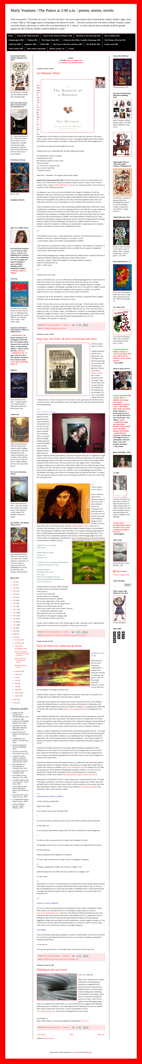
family (46, 959)
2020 (15, 597)
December (18, 640)
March (17, 690)
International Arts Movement (66, 959)
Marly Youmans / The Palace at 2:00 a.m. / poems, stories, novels (62, 10)
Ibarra (56, 959)
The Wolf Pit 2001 (93, 44)
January (17, 696)
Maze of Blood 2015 (112, 36)
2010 (15, 628)
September (18, 671)
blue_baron (74, 1052)
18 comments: (65, 956)
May (16, 683)
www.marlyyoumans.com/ (46, 1011)
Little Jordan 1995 (16, 49)
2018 (15, 603)
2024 (15, 585)
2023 (15, 588)
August (17, 674)
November (18, 643)
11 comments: (65, 325)
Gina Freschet (46, 635)
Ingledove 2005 (30, 44)
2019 (15, 600)
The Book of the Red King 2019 (88, 36)
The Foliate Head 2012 (50, 40)
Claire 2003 (44, 44)
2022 (15, 591)
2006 (15, 699)
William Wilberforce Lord (63, 185)
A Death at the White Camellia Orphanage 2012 (82, 40)
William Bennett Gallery (80, 526)
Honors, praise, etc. (57, 49)
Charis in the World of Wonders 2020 (57, 36)
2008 (15, 634)
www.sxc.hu (84, 1021)
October (17, 646)
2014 (15, 616)
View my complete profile (121, 575)
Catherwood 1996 (111, 44)
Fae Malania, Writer (48, 73)
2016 (15, 609)
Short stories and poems (36, 49)
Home (10, 36)
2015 (15, 613)
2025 (15, 582)
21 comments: (65, 1027)
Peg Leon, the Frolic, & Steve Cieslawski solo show (67, 338)
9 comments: (65, 632)
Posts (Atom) (49, 1038)
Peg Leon (63, 635)
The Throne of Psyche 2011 (115, 40)
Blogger (89, 1052)
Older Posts (101, 1035)
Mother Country (96, 373)
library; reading (55, 635)
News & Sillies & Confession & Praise (59, 645)
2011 (15, 625)
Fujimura (51, 959)
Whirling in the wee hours (52, 969)
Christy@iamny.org (88, 787)
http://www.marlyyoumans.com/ (48, 913)
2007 (15, 637)
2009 (15, 631)
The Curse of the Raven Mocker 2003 (67, 44)
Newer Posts (41, 1035)
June (16, 680)
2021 (15, 594)
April (17, 686)
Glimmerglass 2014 (16, 40)
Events (71, 49)
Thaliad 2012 (32, 40)
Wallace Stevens (81, 635)
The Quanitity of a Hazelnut (58, 328)
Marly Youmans (121, 571)
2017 (15, 606)
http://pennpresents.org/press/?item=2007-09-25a (80, 774)
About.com (20, 351)
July (16, 677)
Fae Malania (45, 328)
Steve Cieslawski (71, 635)
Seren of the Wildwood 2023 (28, 36)
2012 (15, 622)
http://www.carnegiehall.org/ (75, 709)
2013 (15, 619)
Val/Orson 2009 (15, 44)
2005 (15, 703)
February (18, 693)
